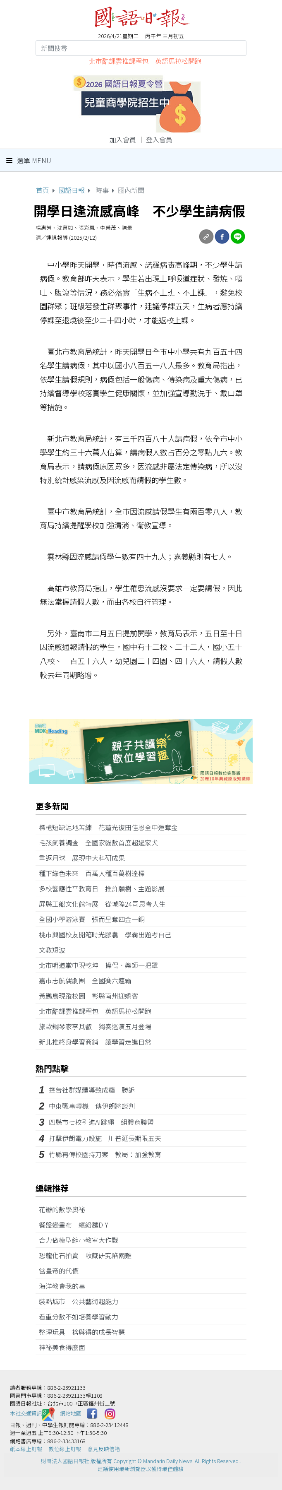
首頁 (42, 190)
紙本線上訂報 (26, 1449)
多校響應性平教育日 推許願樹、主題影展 (105, 888)
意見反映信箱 (104, 1449)
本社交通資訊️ (32, 1413)
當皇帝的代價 (62, 1271)
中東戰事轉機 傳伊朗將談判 (92, 1106)
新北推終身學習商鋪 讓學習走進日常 (98, 1042)
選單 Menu (28, 160)
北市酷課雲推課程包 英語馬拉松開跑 (145, 61)
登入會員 (159, 139)
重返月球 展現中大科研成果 (85, 858)
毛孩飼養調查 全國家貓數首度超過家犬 (102, 842)
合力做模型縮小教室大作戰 (82, 1240)
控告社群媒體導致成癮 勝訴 (92, 1090)
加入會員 (123, 139)
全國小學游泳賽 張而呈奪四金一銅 (95, 919)
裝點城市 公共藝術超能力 (82, 1301)
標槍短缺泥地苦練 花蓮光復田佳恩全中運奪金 (111, 827)
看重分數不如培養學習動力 (82, 1317)
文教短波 (55, 950)
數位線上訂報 (65, 1449)
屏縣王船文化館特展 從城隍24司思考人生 (105, 904)
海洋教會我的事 (65, 1286)
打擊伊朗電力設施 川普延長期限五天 (105, 1138)
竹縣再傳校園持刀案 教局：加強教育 (105, 1154)
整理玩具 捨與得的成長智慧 (85, 1332)
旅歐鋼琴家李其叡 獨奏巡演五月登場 (98, 1026)
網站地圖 (70, 1413)
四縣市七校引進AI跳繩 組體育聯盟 (101, 1122)
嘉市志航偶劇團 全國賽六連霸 (88, 980)
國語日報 (71, 190)
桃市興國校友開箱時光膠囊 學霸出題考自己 (108, 934)
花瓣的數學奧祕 (65, 1209)
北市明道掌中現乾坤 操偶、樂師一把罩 (102, 965)
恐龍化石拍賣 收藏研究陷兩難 (88, 1255)
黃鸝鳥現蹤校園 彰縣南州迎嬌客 (92, 996)
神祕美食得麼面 (65, 1347)
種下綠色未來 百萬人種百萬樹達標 (95, 873)
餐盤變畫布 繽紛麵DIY (77, 1225)
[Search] (141, 48)
